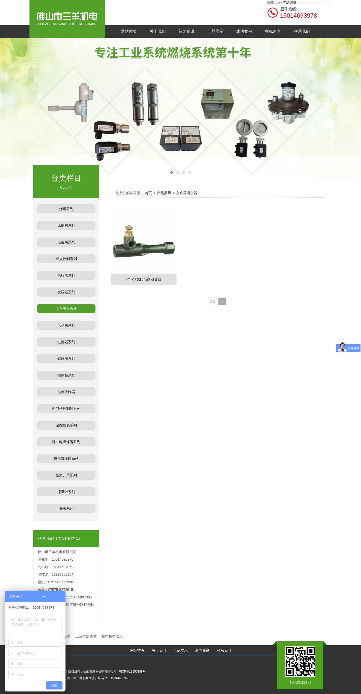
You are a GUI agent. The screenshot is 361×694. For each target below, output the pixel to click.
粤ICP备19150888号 (132, 671)
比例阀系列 (66, 225)
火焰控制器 (66, 392)
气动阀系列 (66, 325)
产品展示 (164, 193)
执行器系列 (66, 275)
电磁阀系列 (66, 242)
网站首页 (137, 650)
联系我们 (224, 650)
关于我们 (159, 650)
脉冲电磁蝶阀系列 (66, 442)
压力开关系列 (66, 475)
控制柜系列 (66, 375)
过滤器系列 (66, 342)
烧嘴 (270, 3)
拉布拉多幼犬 (112, 636)
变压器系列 (66, 292)
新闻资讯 (202, 650)
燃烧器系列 (66, 359)
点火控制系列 (66, 259)
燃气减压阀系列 (66, 458)
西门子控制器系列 (66, 409)
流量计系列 (66, 492)
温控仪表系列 (66, 425)
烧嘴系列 (66, 209)
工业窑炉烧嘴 (286, 3)
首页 (148, 193)
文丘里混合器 (66, 309)
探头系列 (66, 508)
